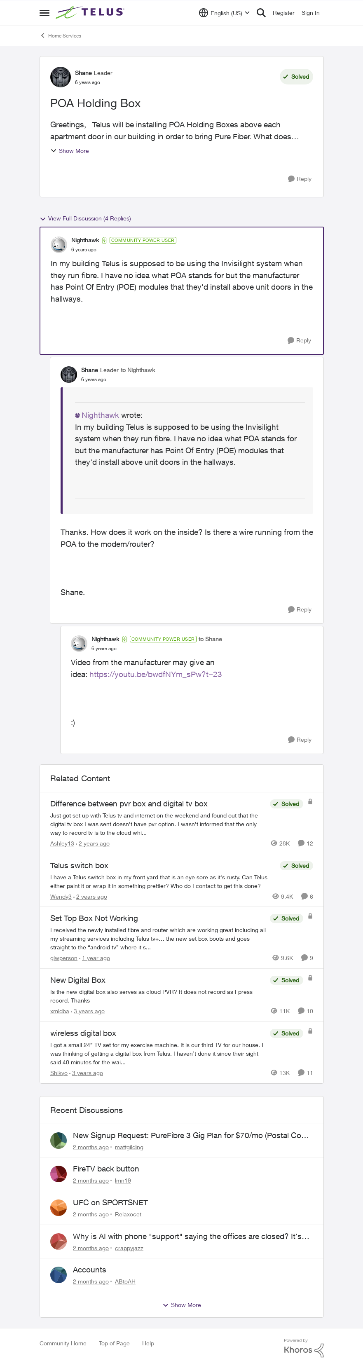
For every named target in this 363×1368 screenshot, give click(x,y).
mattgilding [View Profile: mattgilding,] (129, 1146)
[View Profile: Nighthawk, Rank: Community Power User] (59, 245)
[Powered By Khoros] (304, 1348)
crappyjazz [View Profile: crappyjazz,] (129, 1247)
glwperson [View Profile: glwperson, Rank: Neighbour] (63, 957)
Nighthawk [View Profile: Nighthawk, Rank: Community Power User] (85, 240)
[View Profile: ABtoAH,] (58, 1275)
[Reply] (299, 179)
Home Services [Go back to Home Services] (60, 35)
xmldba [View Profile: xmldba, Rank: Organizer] (59, 1010)
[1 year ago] (94, 957)
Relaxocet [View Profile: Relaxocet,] (128, 1214)
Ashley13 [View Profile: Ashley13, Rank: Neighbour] (62, 843)
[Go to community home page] (91, 12)
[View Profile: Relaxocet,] (58, 1207)
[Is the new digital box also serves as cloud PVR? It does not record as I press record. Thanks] (158, 996)
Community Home (63, 1343)
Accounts (89, 1269)
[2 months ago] (91, 1146)
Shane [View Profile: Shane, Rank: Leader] (83, 72)
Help (148, 1343)
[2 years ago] (93, 843)
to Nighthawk (138, 369)
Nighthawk (100, 414)
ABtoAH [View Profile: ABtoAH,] (125, 1281)
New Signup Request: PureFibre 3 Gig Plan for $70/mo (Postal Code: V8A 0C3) (192, 1136)
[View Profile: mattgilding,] (58, 1140)
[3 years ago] (88, 1011)
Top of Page (114, 1343)
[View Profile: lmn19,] (58, 1174)
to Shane (210, 638)
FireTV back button (106, 1168)
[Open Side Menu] (44, 13)
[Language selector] (224, 13)
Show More (69, 150)
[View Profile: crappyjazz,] (58, 1241)
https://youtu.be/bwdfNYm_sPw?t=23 (155, 674)
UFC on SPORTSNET (110, 1202)
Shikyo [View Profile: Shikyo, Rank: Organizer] (59, 1072)
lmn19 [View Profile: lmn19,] (123, 1180)
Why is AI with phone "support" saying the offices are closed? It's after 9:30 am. (187, 1237)
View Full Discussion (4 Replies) (85, 218)
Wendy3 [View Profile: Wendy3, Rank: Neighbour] (61, 896)
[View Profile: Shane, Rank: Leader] (60, 77)
